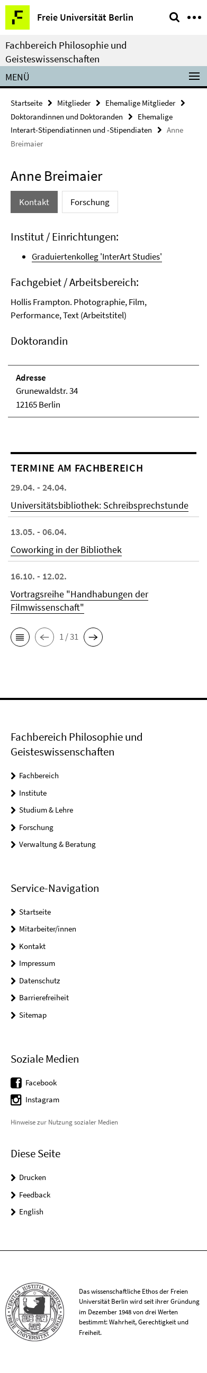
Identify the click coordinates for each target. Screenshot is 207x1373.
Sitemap (33, 1015)
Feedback (34, 1195)
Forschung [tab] (90, 202)
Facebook (41, 1082)
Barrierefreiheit (44, 997)
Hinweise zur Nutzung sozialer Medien (64, 1122)
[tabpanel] (103, 323)
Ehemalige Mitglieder (140, 103)
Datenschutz (39, 980)
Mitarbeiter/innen (47, 929)
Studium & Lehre (46, 810)
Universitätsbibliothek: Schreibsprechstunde (99, 505)
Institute (33, 793)
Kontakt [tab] (34, 202)
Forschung (36, 827)
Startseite (26, 103)
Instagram (42, 1099)
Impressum (37, 963)
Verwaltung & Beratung (57, 844)
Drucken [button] (32, 1177)
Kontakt (32, 946)
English (31, 1211)
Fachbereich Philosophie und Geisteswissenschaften (66, 52)
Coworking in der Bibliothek (66, 549)
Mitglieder (74, 103)
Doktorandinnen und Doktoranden (67, 117)
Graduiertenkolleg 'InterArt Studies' (97, 256)
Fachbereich (39, 775)
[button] (20, 637)
